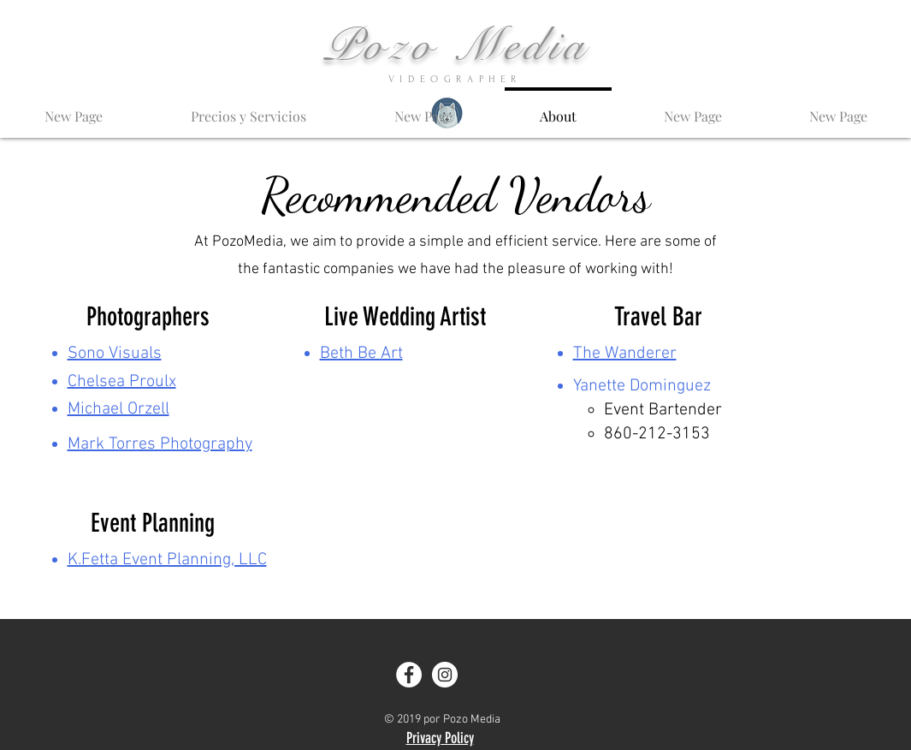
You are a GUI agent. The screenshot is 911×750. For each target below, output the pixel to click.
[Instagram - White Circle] (445, 675)
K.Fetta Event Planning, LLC (167, 560)
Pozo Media (456, 45)
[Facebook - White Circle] (409, 675)
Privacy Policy (440, 738)
